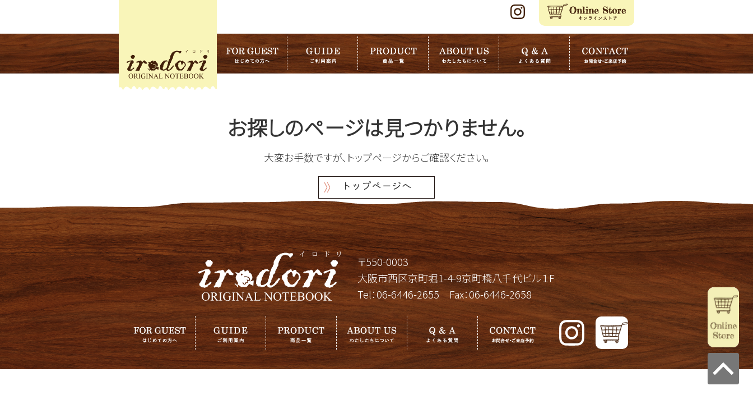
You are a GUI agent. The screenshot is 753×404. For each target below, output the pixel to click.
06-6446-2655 (407, 294)
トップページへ (376, 187)
